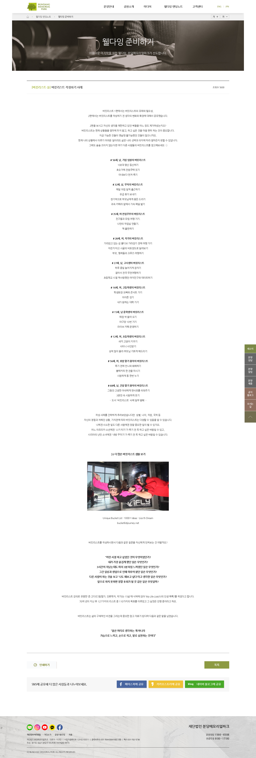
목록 (216, 664)
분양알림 (250, 370)
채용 (70, 734)
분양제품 (250, 382)
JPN (227, 6)
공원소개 (129, 6)
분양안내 (109, 6)
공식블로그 (250, 393)
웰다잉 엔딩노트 (173, 6)
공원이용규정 (60, 734)
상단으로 (250, 417)
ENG (219, 6)
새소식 (250, 348)
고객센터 (197, 6)
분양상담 (250, 359)
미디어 (149, 6)
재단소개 (47, 734)
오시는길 (250, 405)
